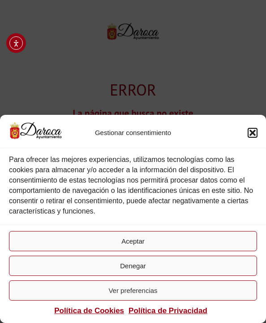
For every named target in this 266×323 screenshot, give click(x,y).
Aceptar (133, 241)
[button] (252, 132)
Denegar (133, 266)
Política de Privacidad (168, 310)
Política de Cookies (89, 310)
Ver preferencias (132, 290)
